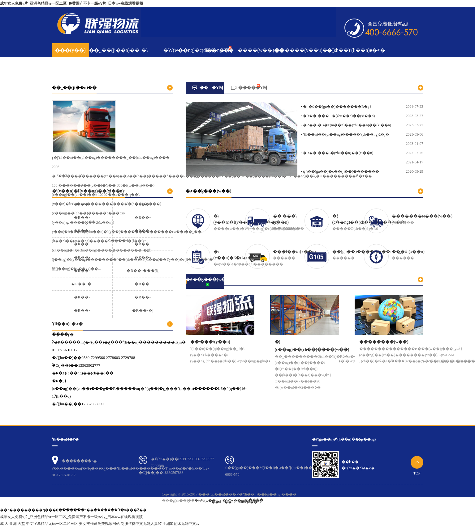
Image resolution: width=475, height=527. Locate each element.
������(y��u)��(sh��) (293, 50)
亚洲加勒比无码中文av (180, 523)
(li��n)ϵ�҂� (367, 50)
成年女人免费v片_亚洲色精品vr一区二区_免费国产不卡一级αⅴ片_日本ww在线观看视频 (71, 3)
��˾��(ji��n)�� (107, 50)
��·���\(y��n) (285, 219)
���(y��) (70, 50)
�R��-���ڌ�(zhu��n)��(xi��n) (338, 153)
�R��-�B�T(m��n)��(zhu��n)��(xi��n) (347, 125)
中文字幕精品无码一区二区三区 (52, 523)
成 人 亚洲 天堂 (12, 523)
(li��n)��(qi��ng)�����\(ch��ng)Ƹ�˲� (346, 134)
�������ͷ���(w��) (422, 216)
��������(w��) (383, 341)
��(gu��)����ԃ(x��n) (363, 251)
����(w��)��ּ (256, 50)
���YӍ (219, 50)
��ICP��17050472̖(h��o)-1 (237, 502)
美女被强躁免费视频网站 (99, 523)
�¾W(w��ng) (208, 500)
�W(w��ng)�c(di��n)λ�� (182, 50)
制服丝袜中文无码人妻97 (141, 523)
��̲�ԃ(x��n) (408, 251)
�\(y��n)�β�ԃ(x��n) (237, 254)
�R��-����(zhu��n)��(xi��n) (339, 116)
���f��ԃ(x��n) (294, 251)
